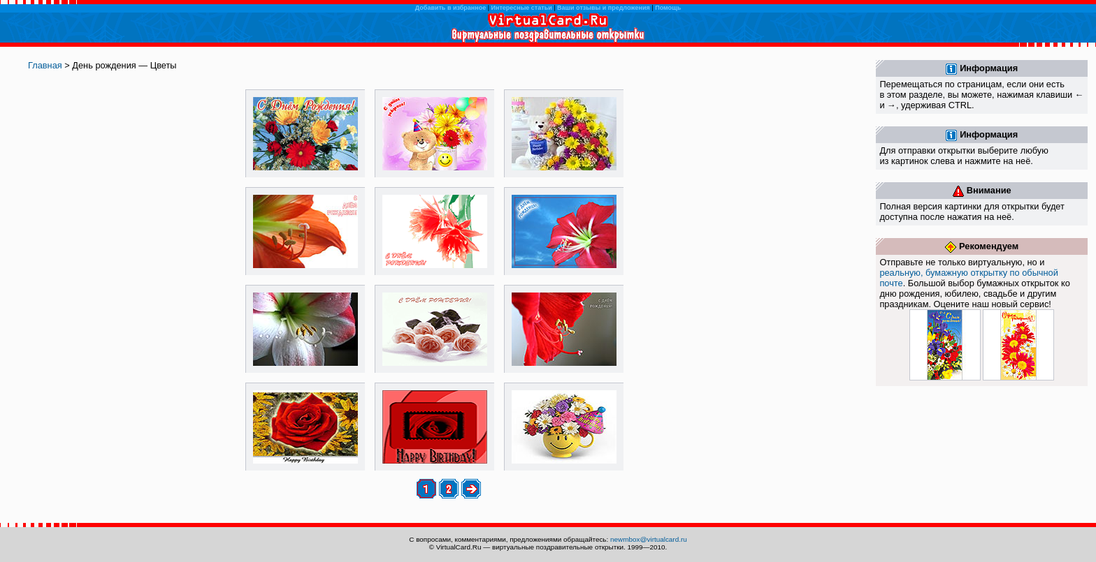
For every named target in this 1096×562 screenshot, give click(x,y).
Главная (45, 65)
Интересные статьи (521, 7)
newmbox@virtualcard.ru (648, 539)
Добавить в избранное (450, 7)
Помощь (668, 7)
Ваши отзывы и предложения (603, 7)
